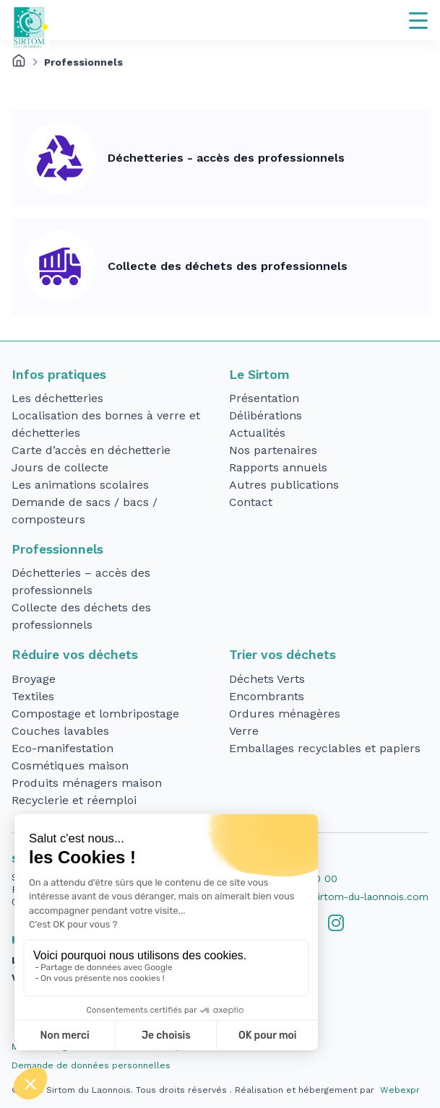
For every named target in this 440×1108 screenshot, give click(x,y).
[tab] (336, 923)
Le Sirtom (259, 374)
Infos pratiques (59, 374)
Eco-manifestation (62, 748)
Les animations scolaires (80, 485)
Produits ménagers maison (87, 783)
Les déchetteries (57, 398)
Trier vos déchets (282, 654)
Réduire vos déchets (75, 654)
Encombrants (266, 696)
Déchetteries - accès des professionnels (226, 158)
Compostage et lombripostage (95, 713)
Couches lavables (60, 731)
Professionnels (57, 549)
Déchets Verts (267, 679)
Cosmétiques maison (70, 765)
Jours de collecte (60, 467)
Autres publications (284, 485)
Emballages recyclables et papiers (324, 748)
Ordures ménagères (284, 713)
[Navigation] (418, 20)
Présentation (264, 398)
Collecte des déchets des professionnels (228, 266)
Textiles (33, 696)
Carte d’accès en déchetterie (91, 450)
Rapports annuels (278, 467)
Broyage (34, 679)
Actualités (257, 433)
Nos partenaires (273, 450)
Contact (250, 502)
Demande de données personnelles (91, 1065)
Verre (244, 731)
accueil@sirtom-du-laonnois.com (349, 896)
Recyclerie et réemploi (74, 800)
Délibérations (265, 415)
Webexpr (400, 1090)
